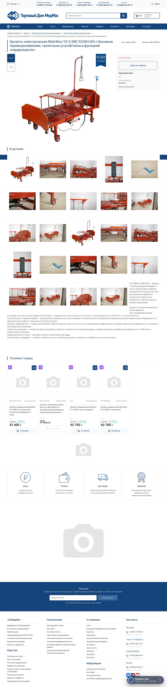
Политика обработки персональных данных (61, 646)
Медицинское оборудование (18, 625)
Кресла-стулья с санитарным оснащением (19, 670)
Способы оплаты (54, 632)
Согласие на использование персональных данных (58, 651)
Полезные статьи (94, 675)
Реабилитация (12, 632)
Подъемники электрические (18, 681)
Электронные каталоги (96, 669)
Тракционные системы (16, 642)
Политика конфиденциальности (59, 642)
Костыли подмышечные (17, 663)
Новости (84, 26)
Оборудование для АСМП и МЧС (20, 635)
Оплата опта (92, 648)
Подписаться (107, 598)
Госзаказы (91, 645)
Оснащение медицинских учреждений (101, 629)
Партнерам (91, 635)
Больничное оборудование (18, 629)
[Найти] (123, 15)
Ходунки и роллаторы (16, 666)
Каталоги (115, 26)
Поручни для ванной (15, 675)
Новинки (99, 26)
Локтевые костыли (15, 656)
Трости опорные (13, 659)
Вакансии (90, 632)
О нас (52, 26)
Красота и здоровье (15, 645)
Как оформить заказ (55, 625)
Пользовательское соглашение (59, 638)
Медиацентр (68, 26)
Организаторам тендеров (97, 642)
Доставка (51, 629)
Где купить (91, 654)
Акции (40, 26)
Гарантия (90, 651)
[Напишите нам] (145, 680)
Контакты (146, 26)
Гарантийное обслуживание (58, 635)
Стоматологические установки (19, 638)
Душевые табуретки (15, 678)
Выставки (130, 26)
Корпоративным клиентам (97, 638)
